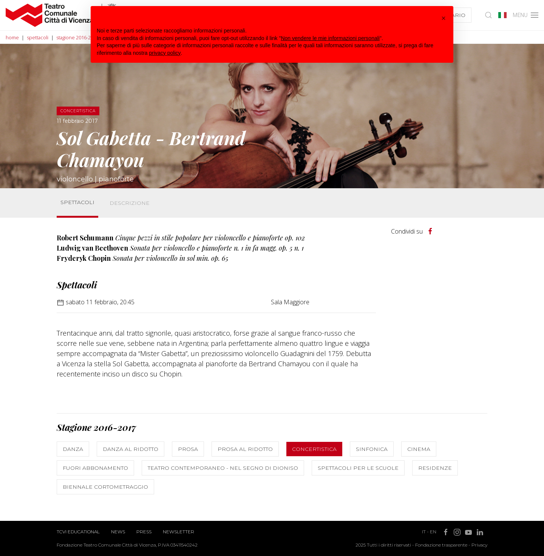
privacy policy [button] (165, 53)
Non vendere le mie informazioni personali (330, 38)
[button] (443, 18)
